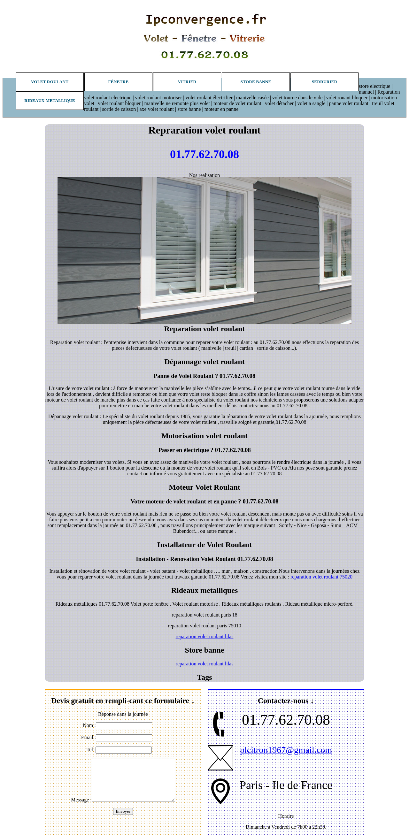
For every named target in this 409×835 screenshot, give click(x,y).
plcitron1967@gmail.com (286, 750)
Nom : (89, 725)
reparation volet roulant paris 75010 (204, 625)
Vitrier (187, 81)
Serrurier (324, 81)
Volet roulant (50, 81)
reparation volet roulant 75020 (321, 576)
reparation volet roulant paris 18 (204, 614)
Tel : (91, 749)
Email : (88, 737)
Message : (81, 799)
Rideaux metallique (49, 100)
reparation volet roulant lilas (205, 636)
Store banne (255, 81)
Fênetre (118, 81)
